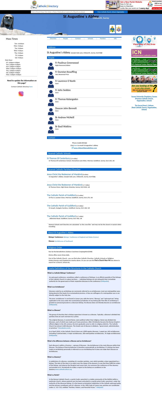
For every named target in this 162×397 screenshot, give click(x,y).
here (31, 87)
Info (115, 39)
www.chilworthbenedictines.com (84, 148)
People (65, 39)
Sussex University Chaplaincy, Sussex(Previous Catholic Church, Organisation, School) (144, 99)
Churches (53, 39)
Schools (90, 39)
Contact (78, 39)
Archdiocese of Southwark (64, 241)
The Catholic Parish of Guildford (61, 195)
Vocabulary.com (64, 328)
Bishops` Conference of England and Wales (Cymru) (81, 237)
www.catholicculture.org (63, 369)
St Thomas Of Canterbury (58, 158)
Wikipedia (104, 281)
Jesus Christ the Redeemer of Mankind (64, 174)
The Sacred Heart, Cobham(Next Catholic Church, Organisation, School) (144, 108)
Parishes (103, 39)
